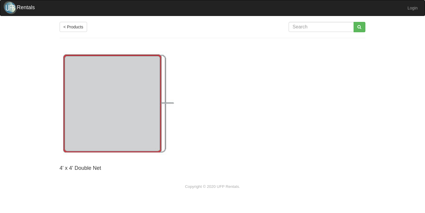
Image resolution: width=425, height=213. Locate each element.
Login (413, 8)
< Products (73, 27)
